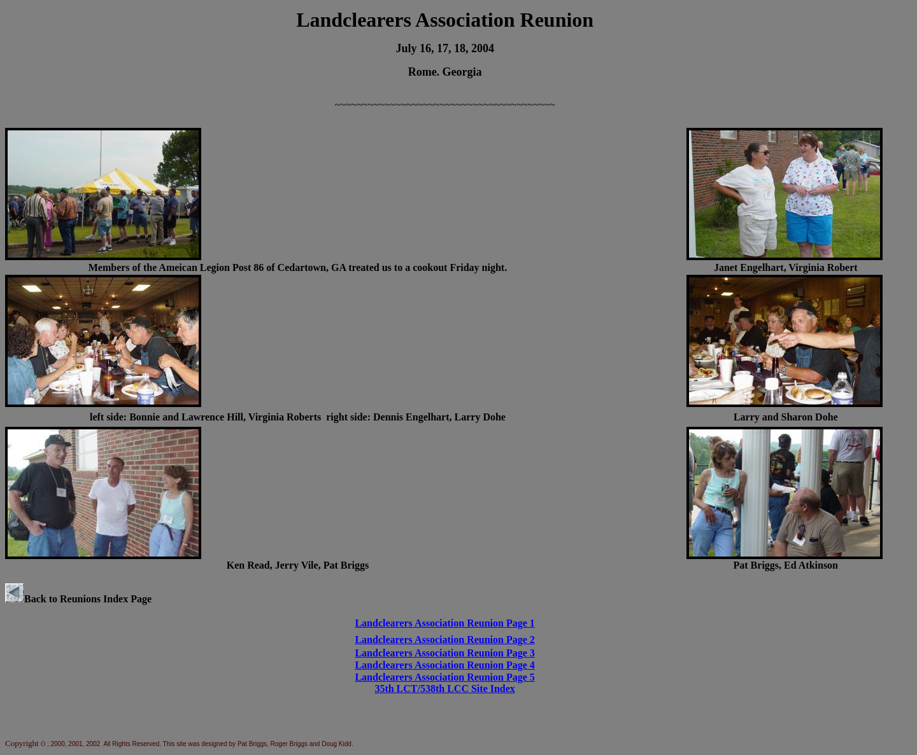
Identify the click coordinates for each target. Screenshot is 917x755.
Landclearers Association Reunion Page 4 (444, 665)
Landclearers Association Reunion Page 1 (444, 623)
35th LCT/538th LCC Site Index (444, 688)
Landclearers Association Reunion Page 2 (444, 639)
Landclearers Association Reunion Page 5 (444, 677)
